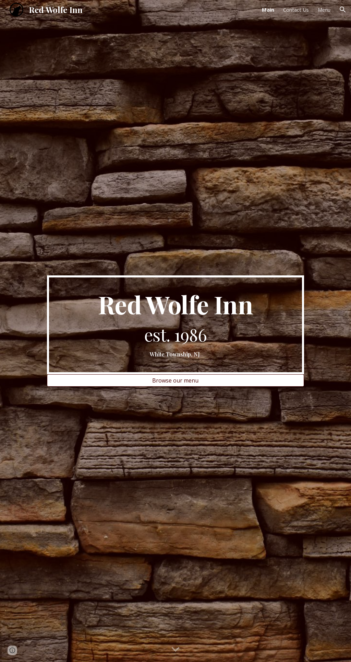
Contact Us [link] (296, 9)
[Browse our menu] (175, 380)
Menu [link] (324, 9)
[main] (175, 324)
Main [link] (268, 9)
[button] (343, 9)
